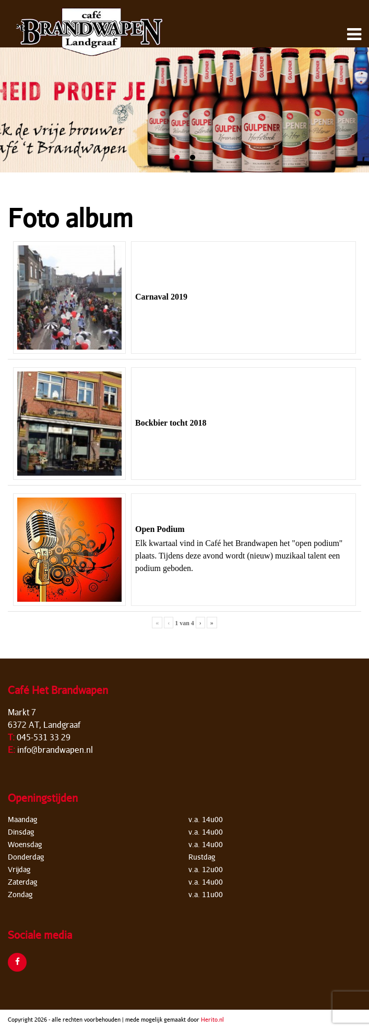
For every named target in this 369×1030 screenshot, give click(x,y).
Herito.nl (212, 1019)
